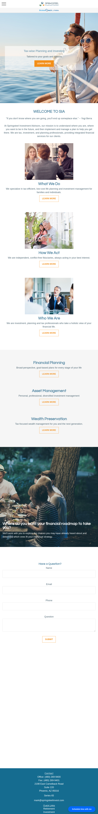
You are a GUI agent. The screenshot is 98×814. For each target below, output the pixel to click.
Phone (49, 600)
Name (49, 568)
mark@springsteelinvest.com (49, 800)
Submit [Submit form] (49, 639)
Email (49, 584)
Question (49, 616)
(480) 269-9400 (53, 777)
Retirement (49, 808)
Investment (49, 812)
